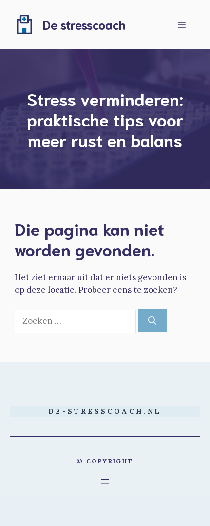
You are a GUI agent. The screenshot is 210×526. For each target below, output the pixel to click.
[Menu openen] (105, 481)
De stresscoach (84, 24)
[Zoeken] (152, 320)
